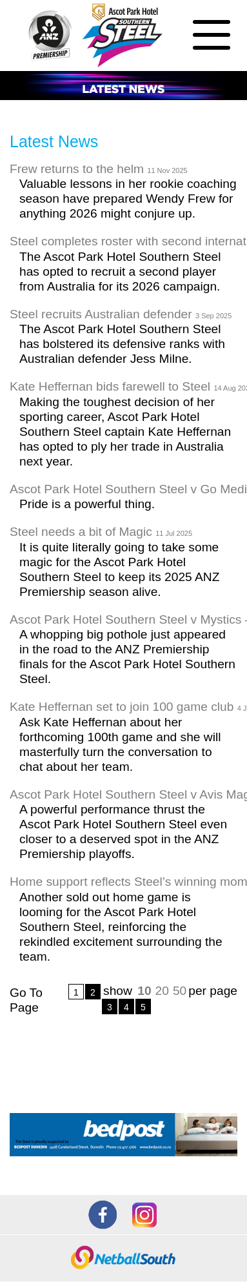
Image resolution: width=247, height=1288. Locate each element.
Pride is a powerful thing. (87, 504)
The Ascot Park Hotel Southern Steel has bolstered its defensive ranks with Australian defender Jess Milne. (122, 343)
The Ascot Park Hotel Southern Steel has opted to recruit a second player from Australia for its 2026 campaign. (120, 271)
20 (162, 990)
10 (144, 990)
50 (179, 990)
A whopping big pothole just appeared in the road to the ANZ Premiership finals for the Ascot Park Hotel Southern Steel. (127, 657)
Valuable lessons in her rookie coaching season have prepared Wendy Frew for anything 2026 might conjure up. (128, 198)
